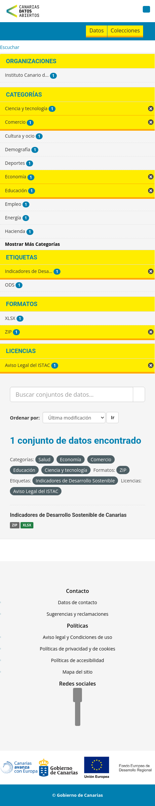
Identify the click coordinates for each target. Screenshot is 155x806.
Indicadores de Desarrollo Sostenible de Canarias (68, 515)
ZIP (14, 525)
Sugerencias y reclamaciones (77, 614)
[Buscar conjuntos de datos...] (71, 394)
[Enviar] (139, 394)
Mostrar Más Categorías (32, 244)
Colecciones (125, 30)
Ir (112, 417)
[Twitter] (77, 707)
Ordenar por (24, 418)
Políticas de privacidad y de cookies (77, 649)
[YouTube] (77, 719)
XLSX (27, 525)
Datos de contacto (77, 602)
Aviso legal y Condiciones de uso (77, 637)
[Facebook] (77, 695)
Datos (96, 30)
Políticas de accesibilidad (77, 660)
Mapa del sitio (77, 672)
